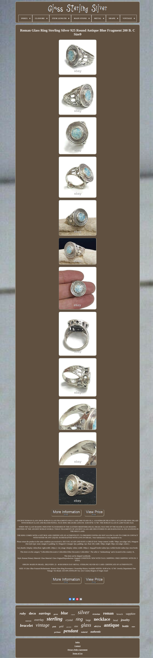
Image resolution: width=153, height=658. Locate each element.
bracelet (26, 625)
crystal (69, 620)
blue (64, 613)
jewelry (125, 620)
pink (54, 626)
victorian (96, 614)
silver (83, 612)
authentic (95, 631)
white (97, 626)
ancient (68, 627)
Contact (78, 646)
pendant (71, 630)
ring (79, 619)
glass (86, 625)
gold (61, 626)
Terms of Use (78, 653)
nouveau (28, 621)
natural (84, 632)
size (76, 626)
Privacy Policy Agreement (77, 650)
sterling (54, 619)
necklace (102, 619)
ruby (23, 613)
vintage (42, 625)
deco (32, 613)
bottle (125, 626)
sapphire (130, 613)
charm (73, 614)
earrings (45, 613)
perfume (57, 632)
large (88, 620)
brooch (120, 614)
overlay (39, 620)
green (56, 614)
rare (133, 626)
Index (77, 642)
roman (108, 613)
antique (111, 625)
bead (115, 620)
